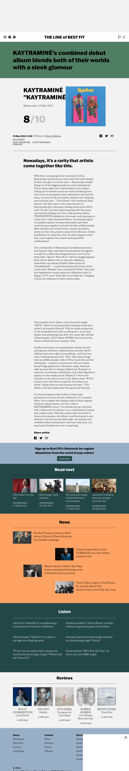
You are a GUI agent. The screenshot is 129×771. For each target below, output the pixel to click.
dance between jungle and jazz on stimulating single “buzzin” (89, 638)
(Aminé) (18, 144)
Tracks (48, 747)
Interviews (20, 503)
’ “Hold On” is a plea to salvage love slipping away (34, 638)
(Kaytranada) (42, 142)
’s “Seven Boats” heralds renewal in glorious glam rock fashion (89, 624)
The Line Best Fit (64, 37)
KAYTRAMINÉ (43, 90)
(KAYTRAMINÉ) (22, 142)
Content (49, 735)
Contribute (18, 751)
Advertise (18, 743)
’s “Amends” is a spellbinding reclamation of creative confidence (35, 624)
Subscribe (64, 458)
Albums (19, 139)
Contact (17, 747)
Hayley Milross (53, 136)
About (16, 735)
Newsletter (18, 739)
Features (49, 743)
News (48, 739)
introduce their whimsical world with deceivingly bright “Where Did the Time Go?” (37, 654)
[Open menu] (124, 37)
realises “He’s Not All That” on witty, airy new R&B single (87, 652)
